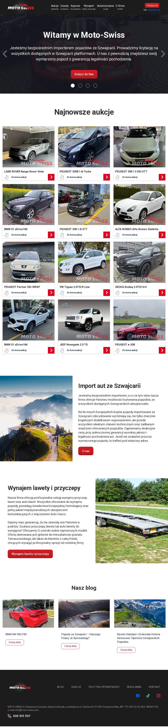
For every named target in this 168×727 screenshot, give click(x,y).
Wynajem (89, 8)
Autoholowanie (106, 8)
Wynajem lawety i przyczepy (30, 554)
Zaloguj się (152, 5)
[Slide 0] (73, 86)
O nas (86, 451)
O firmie (120, 8)
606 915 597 (22, 716)
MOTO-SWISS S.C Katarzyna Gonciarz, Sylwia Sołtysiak (36, 707)
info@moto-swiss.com (27, 710)
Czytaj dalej (15, 642)
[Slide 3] (95, 86)
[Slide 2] (88, 86)
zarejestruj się (153, 10)
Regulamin (134, 687)
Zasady (65, 8)
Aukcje (55, 8)
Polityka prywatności (104, 687)
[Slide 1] (80, 86)
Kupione (76, 8)
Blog (60, 687)
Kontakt (154, 687)
